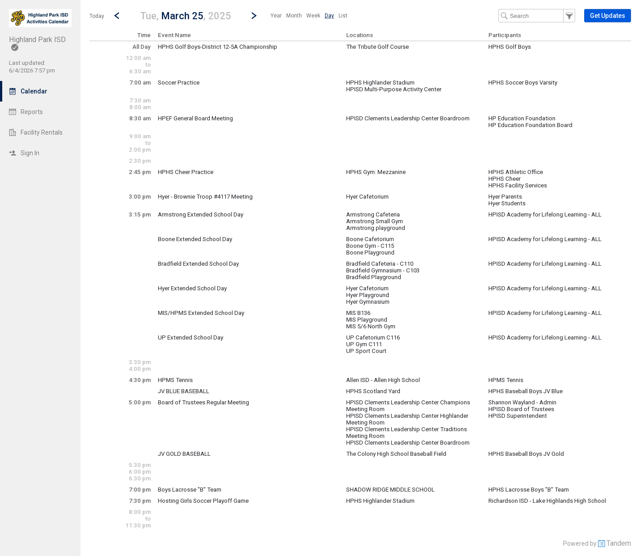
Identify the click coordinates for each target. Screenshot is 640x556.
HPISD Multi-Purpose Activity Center (393, 89)
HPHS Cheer (504, 178)
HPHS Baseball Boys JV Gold (526, 453)
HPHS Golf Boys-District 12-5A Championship (217, 46)
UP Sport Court (366, 351)
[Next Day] (254, 15)
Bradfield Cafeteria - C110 (379, 263)
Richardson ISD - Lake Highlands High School (547, 500)
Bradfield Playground (373, 277)
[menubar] (309, 15)
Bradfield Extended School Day (198, 263)
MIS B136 (358, 313)
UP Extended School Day (190, 337)
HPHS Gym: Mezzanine (376, 172)
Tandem (618, 543)
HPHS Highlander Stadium (380, 82)
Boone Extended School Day (195, 239)
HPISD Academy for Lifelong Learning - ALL (545, 214)
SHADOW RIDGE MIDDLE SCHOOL (390, 489)
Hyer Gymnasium (368, 301)
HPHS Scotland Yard (373, 391)
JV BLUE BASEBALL (183, 391)
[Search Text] (536, 15)
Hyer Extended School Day (192, 288)
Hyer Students (507, 203)
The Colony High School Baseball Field (396, 453)
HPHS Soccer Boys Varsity (522, 82)
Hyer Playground (367, 295)
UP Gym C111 (364, 344)
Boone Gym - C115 (370, 245)
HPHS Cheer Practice (185, 172)
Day (329, 16)
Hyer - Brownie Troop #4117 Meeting (205, 196)
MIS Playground (366, 319)
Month (294, 16)
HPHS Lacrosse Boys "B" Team (528, 489)
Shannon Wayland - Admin (522, 402)
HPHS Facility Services (517, 185)
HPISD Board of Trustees (521, 409)
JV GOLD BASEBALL (184, 453)
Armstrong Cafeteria (373, 214)
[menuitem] (276, 15)
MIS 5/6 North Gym (370, 326)
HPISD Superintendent (517, 415)
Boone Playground (370, 252)
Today (96, 16)
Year (276, 16)
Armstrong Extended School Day (200, 214)
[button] (185, 15)
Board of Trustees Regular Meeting (203, 402)
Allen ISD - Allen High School (383, 380)
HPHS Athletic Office (515, 172)
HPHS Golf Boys (509, 46)
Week (313, 16)
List (343, 16)
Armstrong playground (375, 228)
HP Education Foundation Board (530, 125)
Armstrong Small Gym (374, 221)
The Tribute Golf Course (377, 46)
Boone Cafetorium (370, 239)
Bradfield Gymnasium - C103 (383, 270)
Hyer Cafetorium (367, 196)
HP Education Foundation (521, 118)
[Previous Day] (116, 15)
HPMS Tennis (175, 380)
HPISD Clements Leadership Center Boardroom (408, 118)
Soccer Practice (178, 82)
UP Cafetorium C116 (373, 337)
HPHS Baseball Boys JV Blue (525, 391)
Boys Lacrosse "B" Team (189, 489)
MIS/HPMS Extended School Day (201, 313)
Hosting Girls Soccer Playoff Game (203, 500)
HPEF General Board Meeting (195, 118)
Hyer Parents (505, 196)
